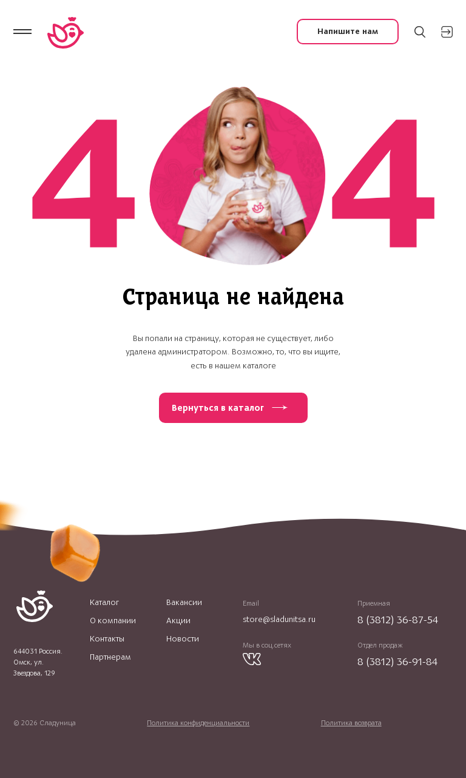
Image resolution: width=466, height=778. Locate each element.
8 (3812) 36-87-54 (397, 619)
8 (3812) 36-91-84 (397, 661)
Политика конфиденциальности (198, 723)
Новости (182, 639)
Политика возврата (351, 723)
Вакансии (184, 602)
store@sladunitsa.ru (279, 619)
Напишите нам (347, 31)
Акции (178, 621)
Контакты (107, 639)
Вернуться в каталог (218, 407)
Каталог (104, 602)
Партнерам (110, 657)
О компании (113, 621)
